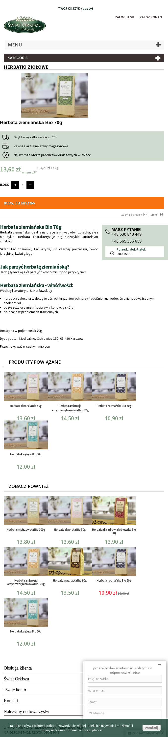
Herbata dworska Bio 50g (26, 406)
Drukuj (157, 214)
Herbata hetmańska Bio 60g (113, 406)
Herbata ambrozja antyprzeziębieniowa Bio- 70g (70, 408)
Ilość (4, 184)
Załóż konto (151, 17)
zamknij (151, 728)
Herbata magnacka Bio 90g (70, 580)
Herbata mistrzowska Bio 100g (25, 529)
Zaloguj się (125, 17)
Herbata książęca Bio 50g (25, 454)
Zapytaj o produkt (134, 214)
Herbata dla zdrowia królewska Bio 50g (114, 531)
